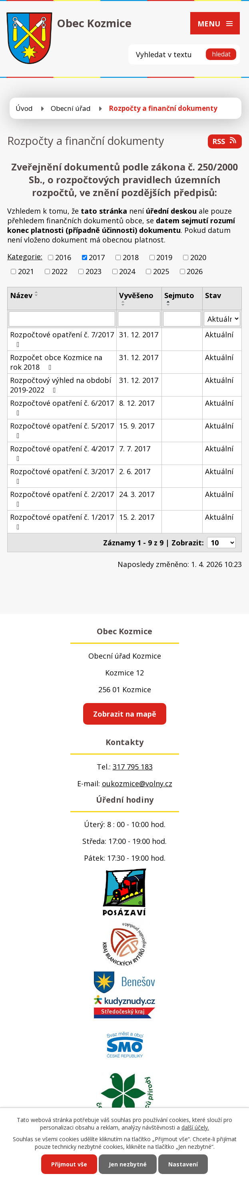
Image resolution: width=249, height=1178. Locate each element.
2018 (131, 257)
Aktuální (219, 334)
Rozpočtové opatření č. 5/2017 (62, 430)
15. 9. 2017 (136, 426)
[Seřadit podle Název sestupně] (36, 295)
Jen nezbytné (128, 1164)
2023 (94, 271)
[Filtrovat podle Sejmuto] (182, 319)
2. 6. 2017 (134, 471)
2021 (26, 271)
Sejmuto (179, 295)
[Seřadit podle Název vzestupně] (36, 292)
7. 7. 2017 (134, 448)
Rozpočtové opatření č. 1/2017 (62, 521)
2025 (161, 271)
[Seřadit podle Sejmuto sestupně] (168, 305)
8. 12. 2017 (136, 403)
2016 (63, 257)
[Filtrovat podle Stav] (222, 318)
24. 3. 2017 (136, 494)
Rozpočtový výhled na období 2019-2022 (60, 385)
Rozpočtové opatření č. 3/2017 (62, 476)
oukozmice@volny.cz (137, 783)
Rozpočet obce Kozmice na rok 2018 (56, 362)
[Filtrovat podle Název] (62, 319)
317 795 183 (133, 766)
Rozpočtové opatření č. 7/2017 (62, 339)
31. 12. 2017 (138, 334)
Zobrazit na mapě (124, 714)
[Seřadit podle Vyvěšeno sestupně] (123, 305)
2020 (198, 257)
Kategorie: (24, 256)
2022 (60, 271)
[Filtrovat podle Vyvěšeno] (139, 319)
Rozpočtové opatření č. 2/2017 (62, 498)
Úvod (24, 108)
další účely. (195, 1127)
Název (21, 295)
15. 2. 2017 (136, 517)
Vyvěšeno (136, 295)
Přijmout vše (69, 1164)
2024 (127, 271)
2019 (164, 257)
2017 (97, 257)
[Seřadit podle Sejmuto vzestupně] (168, 301)
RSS (225, 141)
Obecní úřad (71, 108)
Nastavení (183, 1164)
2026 (195, 271)
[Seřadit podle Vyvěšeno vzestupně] (123, 301)
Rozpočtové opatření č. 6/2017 (62, 407)
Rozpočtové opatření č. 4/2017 (62, 453)
